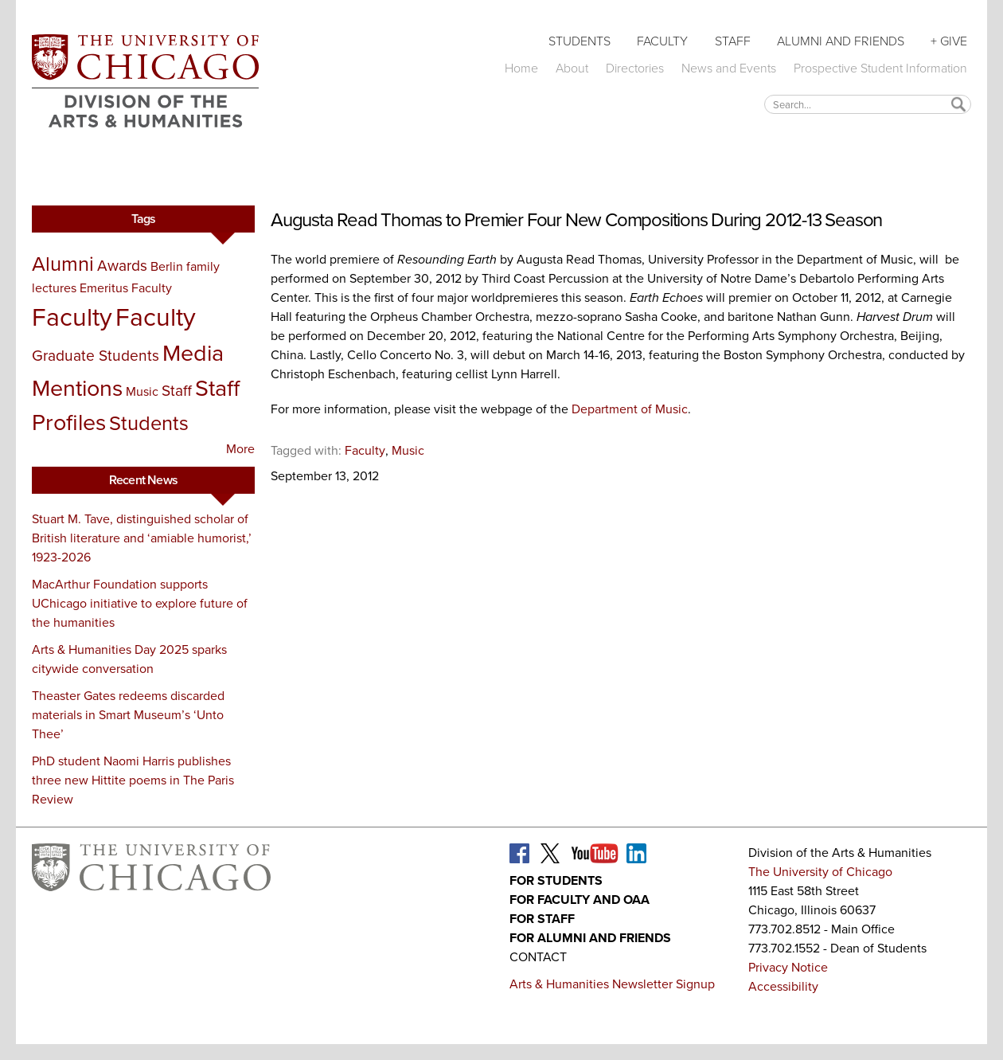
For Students (556, 880)
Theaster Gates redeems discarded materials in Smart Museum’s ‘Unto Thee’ (128, 714)
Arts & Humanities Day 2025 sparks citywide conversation (129, 659)
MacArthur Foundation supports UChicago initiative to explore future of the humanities (140, 603)
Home (521, 68)
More (240, 449)
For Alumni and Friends (590, 938)
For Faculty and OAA (579, 899)
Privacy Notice (788, 967)
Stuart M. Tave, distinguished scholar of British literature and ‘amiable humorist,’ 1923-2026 (142, 538)
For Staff (542, 918)
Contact (538, 957)
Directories (635, 68)
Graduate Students (95, 355)
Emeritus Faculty (126, 288)
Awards (122, 265)
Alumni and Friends (840, 41)
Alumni (63, 263)
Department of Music (630, 409)
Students (579, 41)
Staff (733, 41)
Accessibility (783, 986)
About (572, 68)
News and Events (728, 68)
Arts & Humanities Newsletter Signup (612, 984)
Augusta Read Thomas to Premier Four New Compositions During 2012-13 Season (576, 219)
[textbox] (867, 104)
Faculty (662, 41)
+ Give (949, 41)
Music (142, 391)
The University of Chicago (820, 871)
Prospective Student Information (880, 68)
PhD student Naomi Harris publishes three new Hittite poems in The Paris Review (133, 780)
